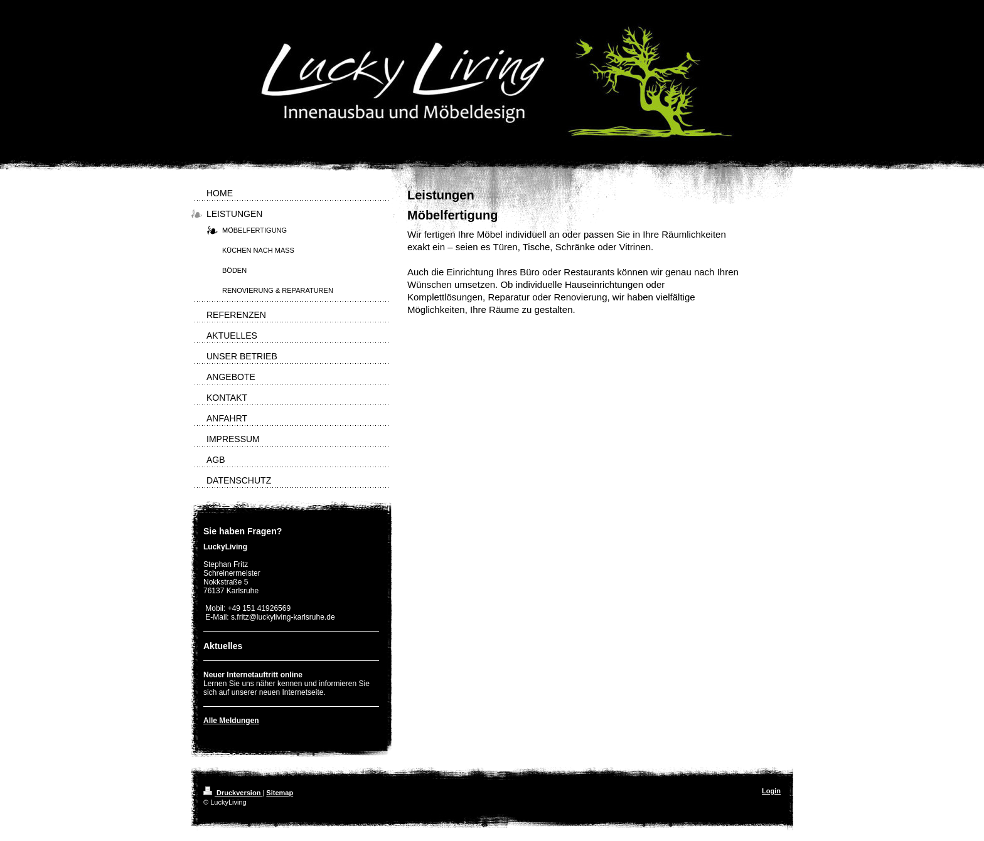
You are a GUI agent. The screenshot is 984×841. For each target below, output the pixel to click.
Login (771, 791)
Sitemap (279, 792)
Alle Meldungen (231, 720)
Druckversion (232, 792)
